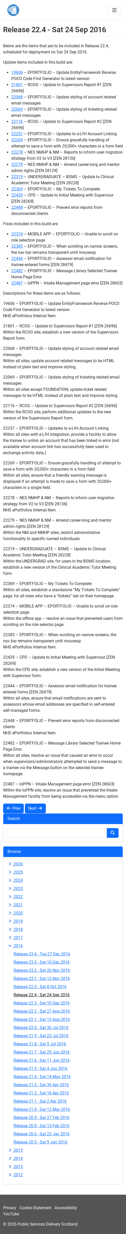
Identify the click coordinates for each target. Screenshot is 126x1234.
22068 (17, 97)
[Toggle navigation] (114, 10)
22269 (17, 140)
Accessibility (66, 1207)
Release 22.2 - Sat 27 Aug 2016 (42, 1011)
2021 (15, 904)
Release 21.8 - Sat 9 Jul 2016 (40, 1044)
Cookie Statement (35, 1207)
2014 (15, 1158)
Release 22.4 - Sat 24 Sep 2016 (42, 994)
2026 (15, 864)
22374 (17, 234)
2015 (15, 1150)
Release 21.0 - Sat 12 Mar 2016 (42, 1109)
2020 (15, 913)
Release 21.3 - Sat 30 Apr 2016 (41, 1084)
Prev (13, 808)
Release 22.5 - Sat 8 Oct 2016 (40, 986)
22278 (17, 152)
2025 (15, 872)
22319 (17, 176)
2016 (15, 945)
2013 (15, 1166)
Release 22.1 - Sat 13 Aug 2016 (42, 1019)
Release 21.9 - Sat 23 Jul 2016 (41, 1035)
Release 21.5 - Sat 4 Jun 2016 (40, 1068)
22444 (17, 258)
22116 (17, 121)
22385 (17, 246)
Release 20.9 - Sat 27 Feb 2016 (41, 1117)
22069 (17, 109)
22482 (17, 270)
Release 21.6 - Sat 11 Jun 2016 (42, 1060)
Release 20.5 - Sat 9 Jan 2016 (40, 1142)
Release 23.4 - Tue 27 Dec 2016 (42, 954)
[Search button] (113, 833)
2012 (15, 1174)
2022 (15, 896)
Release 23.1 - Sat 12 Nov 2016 (42, 978)
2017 (15, 937)
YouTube (11, 1214)
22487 (17, 283)
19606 (17, 72)
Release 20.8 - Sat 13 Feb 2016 (41, 1125)
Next (35, 808)
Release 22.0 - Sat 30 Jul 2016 (41, 1027)
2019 (15, 921)
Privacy (9, 1207)
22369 (17, 189)
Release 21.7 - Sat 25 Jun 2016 (42, 1052)
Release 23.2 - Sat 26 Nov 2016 (42, 970)
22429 (17, 195)
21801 (17, 84)
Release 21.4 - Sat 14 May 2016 (42, 1076)
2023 (15, 888)
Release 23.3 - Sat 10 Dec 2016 (42, 962)
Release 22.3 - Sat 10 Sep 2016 (42, 1003)
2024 (15, 880)
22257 (17, 133)
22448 (17, 207)
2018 (15, 929)
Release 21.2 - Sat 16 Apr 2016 (41, 1093)
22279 (17, 164)
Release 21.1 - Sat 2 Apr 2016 (40, 1101)
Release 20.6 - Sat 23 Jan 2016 (42, 1134)
